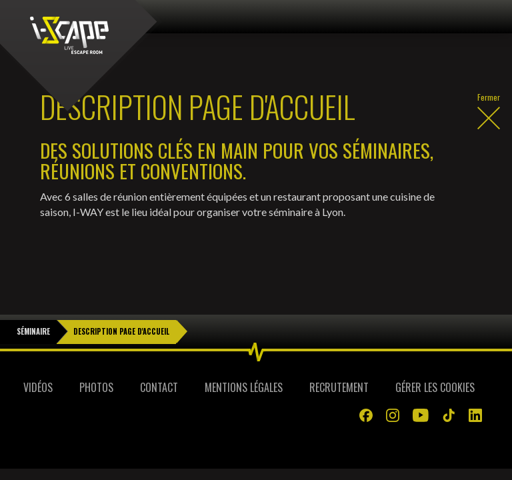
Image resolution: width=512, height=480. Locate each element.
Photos (96, 354)
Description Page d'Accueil (121, 298)
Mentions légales (244, 354)
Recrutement (339, 354)
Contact (159, 354)
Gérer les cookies (435, 354)
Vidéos (38, 354)
